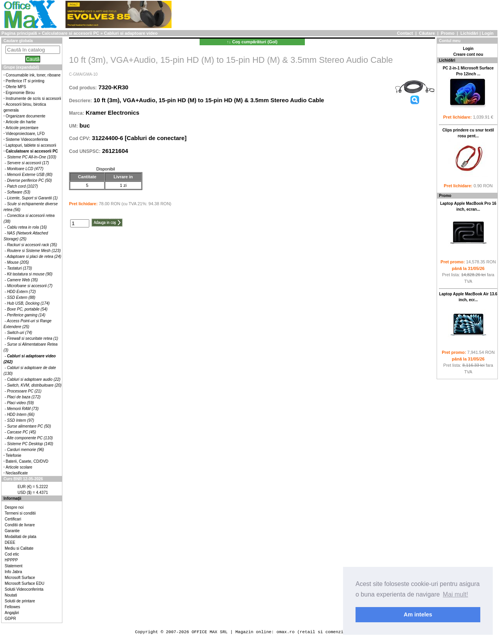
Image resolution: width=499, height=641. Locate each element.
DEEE (10, 542)
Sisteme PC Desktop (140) (30, 444)
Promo (448, 33)
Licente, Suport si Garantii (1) (32, 198)
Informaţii (12, 498)
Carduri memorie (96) (25, 449)
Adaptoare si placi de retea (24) (34, 256)
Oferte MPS (16, 87)
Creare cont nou (468, 54)
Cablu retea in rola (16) (27, 227)
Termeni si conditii (20, 513)
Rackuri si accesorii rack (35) (32, 245)
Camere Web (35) (22, 280)
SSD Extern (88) (21, 297)
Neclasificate (17, 473)
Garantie (12, 531)
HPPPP (11, 560)
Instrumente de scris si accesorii (33, 98)
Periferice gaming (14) (26, 315)
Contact (405, 33)
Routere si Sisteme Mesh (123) (34, 251)
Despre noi (14, 507)
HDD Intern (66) (21, 414)
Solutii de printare (20, 601)
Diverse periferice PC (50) (29, 180)
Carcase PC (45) (21, 432)
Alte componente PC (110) (30, 438)
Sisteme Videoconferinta (27, 139)
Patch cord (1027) (22, 186)
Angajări (12, 613)
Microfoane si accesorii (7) (30, 286)
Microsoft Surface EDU (24, 583)
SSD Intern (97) (20, 420)
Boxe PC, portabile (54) (27, 309)
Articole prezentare (22, 128)
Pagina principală (19, 33)
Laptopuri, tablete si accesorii (31, 145)
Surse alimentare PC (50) (29, 426)
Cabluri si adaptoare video (131, 33)
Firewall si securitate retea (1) (32, 338)
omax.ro (285, 632)
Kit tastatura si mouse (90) (30, 274)
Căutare (427, 33)
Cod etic (12, 554)
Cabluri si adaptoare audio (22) (33, 379)
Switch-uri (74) (19, 332)
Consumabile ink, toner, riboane (33, 75)
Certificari (13, 519)
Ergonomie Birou (20, 93)
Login (488, 33)
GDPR (10, 618)
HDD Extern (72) (21, 291)
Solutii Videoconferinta (24, 589)
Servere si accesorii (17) (28, 163)
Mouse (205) (18, 262)
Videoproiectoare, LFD (25, 133)
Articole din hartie (21, 122)
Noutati (11, 595)
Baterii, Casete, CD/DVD (27, 461)
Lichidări (469, 33)
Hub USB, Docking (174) (28, 303)
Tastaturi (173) (19, 268)
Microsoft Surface (20, 577)
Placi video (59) (20, 403)
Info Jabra (13, 572)
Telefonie (13, 455)
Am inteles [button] (418, 614)
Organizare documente (26, 116)
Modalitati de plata (20, 536)
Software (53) (18, 192)
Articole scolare (19, 467)
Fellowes (12, 607)
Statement (14, 566)
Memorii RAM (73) (23, 409)
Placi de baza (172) (24, 397)
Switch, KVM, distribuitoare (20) (34, 385)
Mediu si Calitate (19, 548)
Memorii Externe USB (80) (30, 174)
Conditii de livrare (20, 525)
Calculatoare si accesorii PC (70, 33)
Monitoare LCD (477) (25, 169)
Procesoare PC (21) (24, 391)
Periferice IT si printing (25, 81)
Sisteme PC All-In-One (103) (31, 157)
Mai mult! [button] (455, 594)
